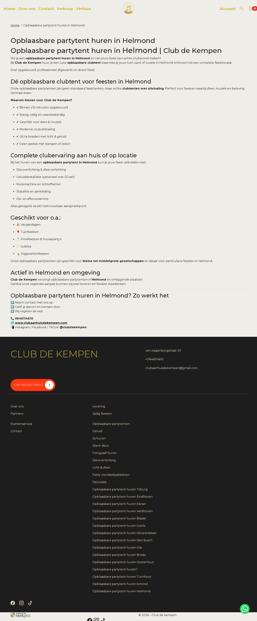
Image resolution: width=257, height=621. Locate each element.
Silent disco (199, 418)
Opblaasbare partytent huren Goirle (217, 507)
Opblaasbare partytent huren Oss (215, 537)
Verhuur (83, 9)
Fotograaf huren (203, 425)
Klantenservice (141, 396)
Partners (17, 403)
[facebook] (13, 607)
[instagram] (22, 607)
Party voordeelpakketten (209, 447)
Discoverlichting (202, 432)
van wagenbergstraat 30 (149, 352)
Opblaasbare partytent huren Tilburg (218, 462)
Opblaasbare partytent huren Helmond (212, 592)
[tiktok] (31, 607)
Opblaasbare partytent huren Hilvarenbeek (212, 516)
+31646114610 (140, 361)
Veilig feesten (80, 403)
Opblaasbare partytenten (209, 396)
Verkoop (65, 9)
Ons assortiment (214, 356)
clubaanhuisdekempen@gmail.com (157, 370)
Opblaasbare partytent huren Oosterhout (212, 554)
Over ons (26, 9)
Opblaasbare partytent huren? (213, 564)
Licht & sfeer (200, 440)
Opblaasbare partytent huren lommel (218, 582)
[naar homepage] (128, 8)
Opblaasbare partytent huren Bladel (217, 499)
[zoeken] (242, 8)
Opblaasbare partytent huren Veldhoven (212, 490)
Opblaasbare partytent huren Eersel (217, 481)
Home (9, 9)
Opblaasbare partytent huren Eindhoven (212, 471)
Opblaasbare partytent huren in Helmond (54, 25)
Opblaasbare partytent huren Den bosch (216, 528)
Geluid (196, 403)
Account (228, 9)
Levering (77, 396)
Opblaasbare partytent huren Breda (217, 545)
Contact (46, 9)
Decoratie (198, 454)
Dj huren (197, 411)
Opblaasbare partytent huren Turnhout (212, 573)
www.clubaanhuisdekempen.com (43, 324)
